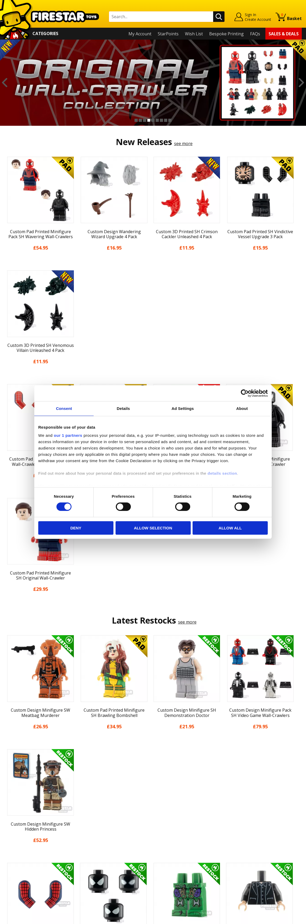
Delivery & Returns (22, 842)
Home (10, 804)
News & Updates (20, 826)
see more (183, 143)
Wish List (194, 34)
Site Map (13, 880)
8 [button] (165, 120)
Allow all (230, 528)
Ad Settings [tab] (182, 408)
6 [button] (157, 120)
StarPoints (168, 34)
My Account (139, 34)
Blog (8, 834)
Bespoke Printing (226, 34)
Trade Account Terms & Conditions (113, 860)
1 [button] (136, 120)
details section (222, 473)
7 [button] (161, 120)
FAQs (255, 34)
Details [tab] (123, 408)
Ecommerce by (282, 918)
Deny (76, 528)
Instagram (191, 824)
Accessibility (16, 864)
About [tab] (242, 408)
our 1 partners (68, 435)
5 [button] (153, 120)
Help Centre (90, 812)
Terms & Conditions (24, 849)
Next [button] (301, 83)
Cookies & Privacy (21, 857)
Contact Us (89, 804)
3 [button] (144, 120)
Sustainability (17, 872)
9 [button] (169, 120)
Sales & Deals (284, 34)
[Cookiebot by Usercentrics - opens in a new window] (245, 393)
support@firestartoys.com (104, 829)
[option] (153, 83)
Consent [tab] (64, 408)
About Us (13, 819)
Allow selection (153, 528)
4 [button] (148, 120)
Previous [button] (4, 83)
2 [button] (140, 120)
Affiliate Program (95, 869)
